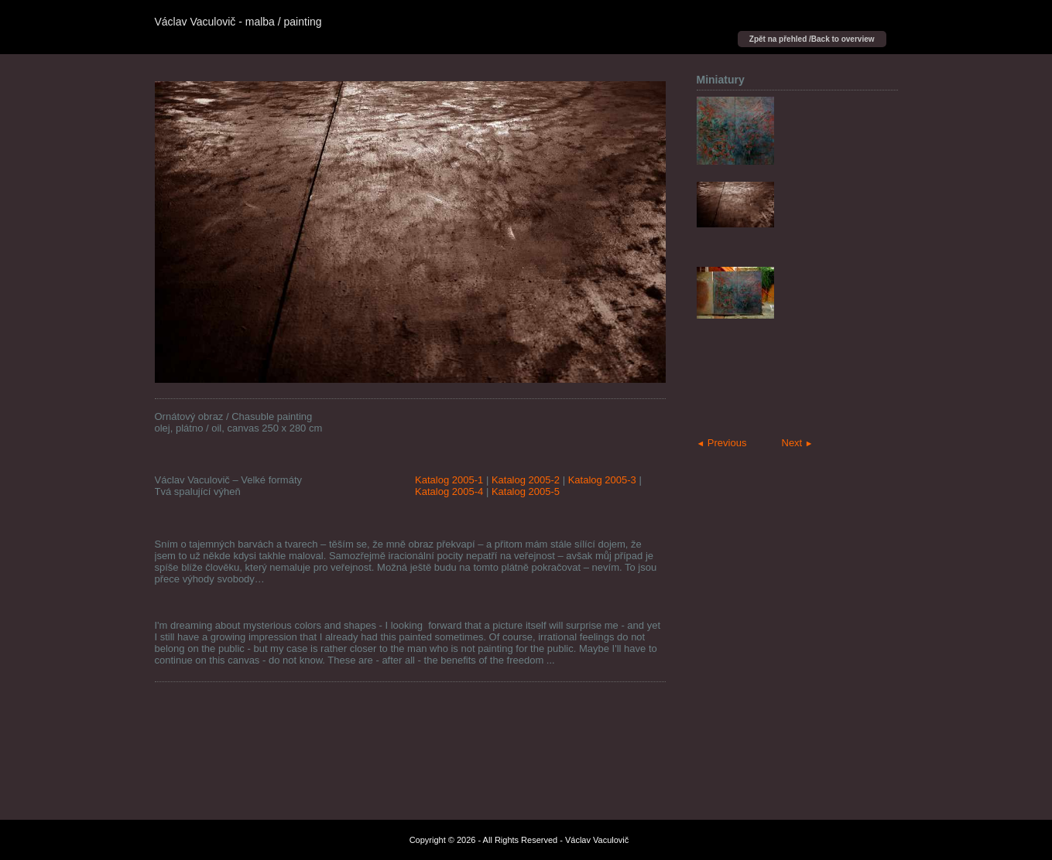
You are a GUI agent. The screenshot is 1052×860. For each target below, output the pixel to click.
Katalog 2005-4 (449, 491)
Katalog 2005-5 (526, 491)
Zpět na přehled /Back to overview (812, 39)
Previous (722, 443)
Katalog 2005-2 (526, 480)
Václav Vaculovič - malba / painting (238, 21)
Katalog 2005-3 (602, 480)
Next (798, 443)
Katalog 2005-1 (449, 480)
